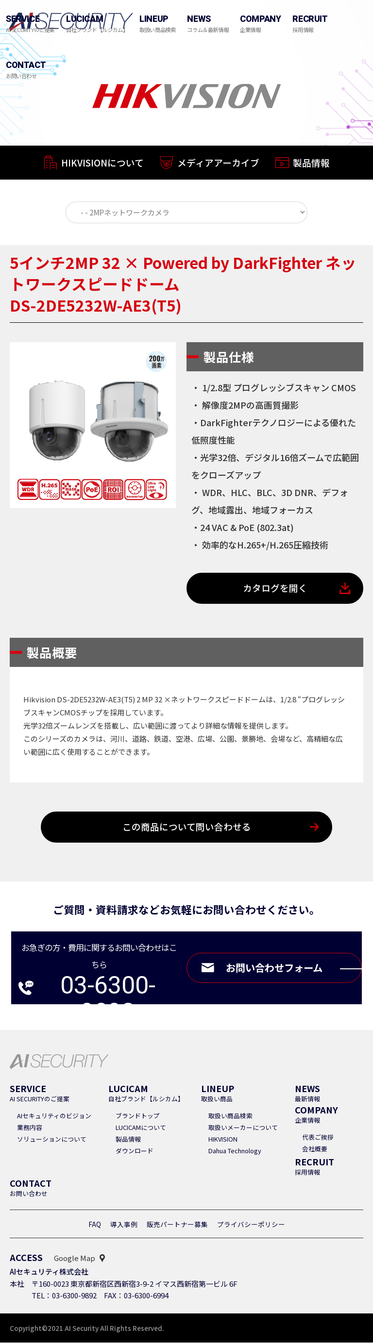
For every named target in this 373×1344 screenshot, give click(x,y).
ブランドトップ (138, 1117)
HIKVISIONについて (102, 163)
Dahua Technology (234, 1152)
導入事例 (123, 1225)
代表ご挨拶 (318, 1138)
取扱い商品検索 (230, 1117)
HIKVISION (222, 1140)
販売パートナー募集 (177, 1225)
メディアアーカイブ (218, 165)
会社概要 (314, 1150)
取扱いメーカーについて (243, 1128)
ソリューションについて (51, 1140)
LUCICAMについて (141, 1128)
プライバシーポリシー (251, 1225)
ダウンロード (134, 1152)
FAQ (94, 1225)
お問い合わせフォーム (291, 969)
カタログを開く (275, 589)
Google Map (74, 1259)
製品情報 (311, 166)
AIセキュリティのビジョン (54, 1117)
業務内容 (29, 1128)
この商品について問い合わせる (186, 828)
